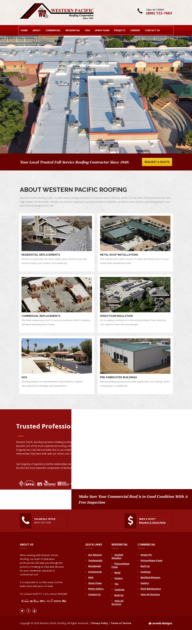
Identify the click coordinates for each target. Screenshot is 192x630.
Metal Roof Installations (119, 254)
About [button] (37, 30)
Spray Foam (95, 583)
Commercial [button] (53, 30)
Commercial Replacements (41, 315)
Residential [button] (73, 30)
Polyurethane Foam (151, 560)
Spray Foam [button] (102, 30)
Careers (135, 30)
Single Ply (146, 554)
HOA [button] (87, 30)
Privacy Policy (99, 623)
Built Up (119, 595)
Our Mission (95, 554)
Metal (117, 572)
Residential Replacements (41, 254)
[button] (5, 90)
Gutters (118, 578)
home (24, 30)
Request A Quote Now (152, 522)
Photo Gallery (96, 588)
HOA (24, 377)
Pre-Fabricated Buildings (118, 377)
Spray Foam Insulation (116, 315)
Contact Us (152, 30)
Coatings (119, 589)
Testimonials (95, 560)
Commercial (95, 571)
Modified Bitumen (150, 577)
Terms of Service (121, 623)
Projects (119, 30)
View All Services (150, 594)
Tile (116, 583)
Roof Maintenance (151, 588)
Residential (94, 566)
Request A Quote (156, 161)
